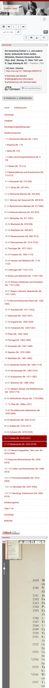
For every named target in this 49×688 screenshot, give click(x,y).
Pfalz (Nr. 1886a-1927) (18, 404)
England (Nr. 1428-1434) (19, 322)
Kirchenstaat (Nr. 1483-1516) (21, 370)
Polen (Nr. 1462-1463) (16, 334)
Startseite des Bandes (17, 76)
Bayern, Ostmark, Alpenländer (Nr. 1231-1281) (23, 293)
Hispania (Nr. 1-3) (14, 145)
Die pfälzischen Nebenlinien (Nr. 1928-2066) (22, 412)
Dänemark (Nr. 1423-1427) (18, 316)
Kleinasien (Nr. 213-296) (18, 181)
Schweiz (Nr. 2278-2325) (18, 432)
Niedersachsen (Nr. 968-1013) (22, 236)
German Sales (10, 8)
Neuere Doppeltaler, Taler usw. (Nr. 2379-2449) (23, 452)
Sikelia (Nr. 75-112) (15, 166)
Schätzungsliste (11, 502)
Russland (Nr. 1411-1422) (19, 309)
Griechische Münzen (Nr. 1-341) (21, 139)
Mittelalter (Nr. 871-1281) (18, 218)
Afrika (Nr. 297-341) (17, 187)
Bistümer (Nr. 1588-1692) (19, 383)
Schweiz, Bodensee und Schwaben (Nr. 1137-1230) (24, 283)
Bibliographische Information (20, 79)
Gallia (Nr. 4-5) (12, 151)
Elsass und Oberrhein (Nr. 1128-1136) (24, 276)
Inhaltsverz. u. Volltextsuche (18, 98)
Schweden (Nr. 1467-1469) (19, 346)
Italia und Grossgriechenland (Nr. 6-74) (23, 158)
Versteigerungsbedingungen (17, 127)
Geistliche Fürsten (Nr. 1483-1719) (23, 365)
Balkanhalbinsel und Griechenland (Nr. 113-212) (24, 174)
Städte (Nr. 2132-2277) (17, 426)
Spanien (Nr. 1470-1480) (17, 352)
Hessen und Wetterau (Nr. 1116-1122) (22, 262)
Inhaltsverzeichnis (12, 133)
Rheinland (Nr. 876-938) (19, 224)
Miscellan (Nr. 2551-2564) (21, 487)
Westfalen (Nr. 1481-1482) (18, 358)
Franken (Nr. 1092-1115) (19, 254)
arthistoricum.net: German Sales (21, 82)
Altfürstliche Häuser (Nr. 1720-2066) (24, 398)
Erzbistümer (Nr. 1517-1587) (21, 377)
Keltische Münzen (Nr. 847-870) (21, 212)
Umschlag (8, 114)
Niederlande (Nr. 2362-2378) (20, 444)
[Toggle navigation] (44, 19)
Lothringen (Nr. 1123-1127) (19, 270)
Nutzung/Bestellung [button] (31, 88)
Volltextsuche (20, 107)
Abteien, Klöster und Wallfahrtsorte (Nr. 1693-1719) (24, 390)
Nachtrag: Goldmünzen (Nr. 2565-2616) (23, 495)
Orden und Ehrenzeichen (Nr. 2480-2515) (24, 470)
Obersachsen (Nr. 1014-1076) (21, 242)
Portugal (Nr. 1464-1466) (18, 340)
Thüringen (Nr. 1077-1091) (18, 248)
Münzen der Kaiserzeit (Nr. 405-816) (23, 200)
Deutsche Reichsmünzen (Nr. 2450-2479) (22, 461)
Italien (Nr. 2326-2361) (17, 438)
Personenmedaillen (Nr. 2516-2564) (22, 479)
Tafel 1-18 (8, 508)
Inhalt (7, 107)
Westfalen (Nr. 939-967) (19, 230)
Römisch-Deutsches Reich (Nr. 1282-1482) (24, 302)
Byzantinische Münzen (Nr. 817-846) (24, 206)
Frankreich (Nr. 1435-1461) (20, 328)
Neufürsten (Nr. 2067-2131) (19, 420)
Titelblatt (8, 121)
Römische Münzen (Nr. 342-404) (22, 194)
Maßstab (8, 521)
